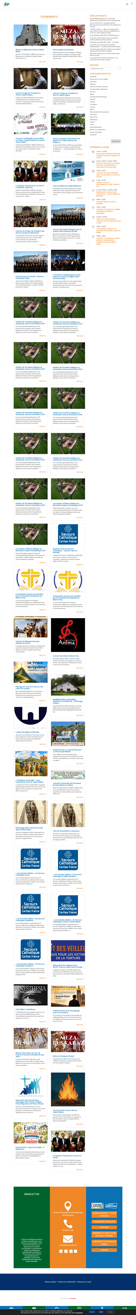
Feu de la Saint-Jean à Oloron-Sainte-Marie (65, 1111)
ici (40, 1252)
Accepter (89, 1312)
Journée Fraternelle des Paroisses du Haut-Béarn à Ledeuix (67, 784)
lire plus (42, 62)
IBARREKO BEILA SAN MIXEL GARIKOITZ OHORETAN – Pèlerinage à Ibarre (68, 701)
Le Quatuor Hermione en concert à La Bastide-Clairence (30, 186)
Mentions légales (50, 1282)
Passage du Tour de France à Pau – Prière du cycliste (30, 688)
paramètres (75, 1313)
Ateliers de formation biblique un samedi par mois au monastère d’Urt (30, 323)
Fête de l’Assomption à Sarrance (66, 831)
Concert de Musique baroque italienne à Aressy (27, 642)
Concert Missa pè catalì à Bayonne (67, 186)
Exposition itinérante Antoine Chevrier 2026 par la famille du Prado (108, 155)
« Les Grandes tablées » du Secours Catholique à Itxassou (30, 965)
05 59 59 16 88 (68, 1230)
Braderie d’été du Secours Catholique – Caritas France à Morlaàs (65, 551)
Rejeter (101, 1312)
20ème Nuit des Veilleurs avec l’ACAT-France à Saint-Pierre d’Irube (67, 966)
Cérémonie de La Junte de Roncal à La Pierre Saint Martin (67, 751)
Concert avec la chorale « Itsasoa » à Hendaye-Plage (30, 277)
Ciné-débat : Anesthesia (25, 1009)
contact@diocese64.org (68, 1245)
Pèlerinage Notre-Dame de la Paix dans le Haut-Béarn (29, 829)
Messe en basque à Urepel (63, 1056)
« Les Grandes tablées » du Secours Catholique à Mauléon (30, 919)
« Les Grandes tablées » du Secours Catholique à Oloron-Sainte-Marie (67, 921)
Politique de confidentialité (66, 1282)
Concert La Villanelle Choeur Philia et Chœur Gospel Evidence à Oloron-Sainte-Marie (30, 140)
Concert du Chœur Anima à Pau (66, 656)
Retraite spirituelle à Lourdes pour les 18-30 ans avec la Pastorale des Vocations (108, 165)
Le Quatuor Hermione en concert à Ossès (67, 1157)
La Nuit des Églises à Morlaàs (27, 732)
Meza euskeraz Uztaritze (63, 50)
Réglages (113, 1312)
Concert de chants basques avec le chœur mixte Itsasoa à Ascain (67, 230)
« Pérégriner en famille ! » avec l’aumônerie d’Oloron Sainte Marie (29, 781)
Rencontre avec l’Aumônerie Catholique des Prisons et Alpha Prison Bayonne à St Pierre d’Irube (29, 1102)
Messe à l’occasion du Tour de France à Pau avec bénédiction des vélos (30, 1055)
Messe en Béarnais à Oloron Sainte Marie (30, 51)
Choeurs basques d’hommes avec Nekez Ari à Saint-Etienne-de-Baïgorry (66, 140)
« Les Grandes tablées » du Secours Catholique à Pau (30, 874)
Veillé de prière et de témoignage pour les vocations (66, 1012)
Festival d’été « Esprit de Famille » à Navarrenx (30, 1148)
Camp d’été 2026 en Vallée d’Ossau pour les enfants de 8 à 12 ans (108, 221)
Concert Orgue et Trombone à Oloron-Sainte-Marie (28, 94)
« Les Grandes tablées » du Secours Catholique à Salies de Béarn (67, 875)
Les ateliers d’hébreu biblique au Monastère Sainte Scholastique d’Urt (31, 550)
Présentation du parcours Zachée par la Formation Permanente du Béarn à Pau (29, 596)
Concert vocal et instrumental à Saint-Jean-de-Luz (108, 184)
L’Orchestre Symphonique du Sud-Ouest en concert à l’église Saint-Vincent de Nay (67, 276)
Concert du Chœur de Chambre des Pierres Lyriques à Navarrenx (30, 232)
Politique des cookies (84, 1282)
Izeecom (73, 1298)
